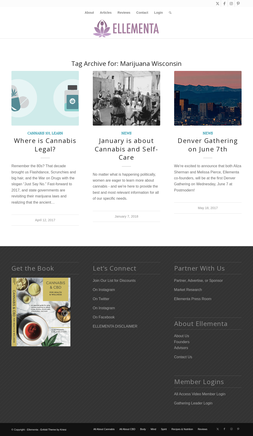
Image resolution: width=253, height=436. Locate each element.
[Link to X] (217, 3)
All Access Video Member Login (200, 394)
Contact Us (183, 357)
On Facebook (104, 317)
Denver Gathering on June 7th (208, 144)
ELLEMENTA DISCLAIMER (115, 326)
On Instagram (104, 290)
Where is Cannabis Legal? (45, 144)
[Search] (168, 12)
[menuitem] (89, 12)
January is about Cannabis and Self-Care (126, 148)
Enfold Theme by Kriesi (53, 429)
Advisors (181, 348)
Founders (182, 342)
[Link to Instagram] (231, 3)
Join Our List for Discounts (114, 281)
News (126, 133)
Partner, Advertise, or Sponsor (198, 281)
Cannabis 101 (38, 133)
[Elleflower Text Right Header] (126, 28)
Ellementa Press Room (193, 299)
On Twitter (101, 299)
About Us (181, 336)
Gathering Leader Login (193, 403)
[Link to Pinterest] (238, 3)
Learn (57, 133)
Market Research (188, 290)
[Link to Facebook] (224, 3)
